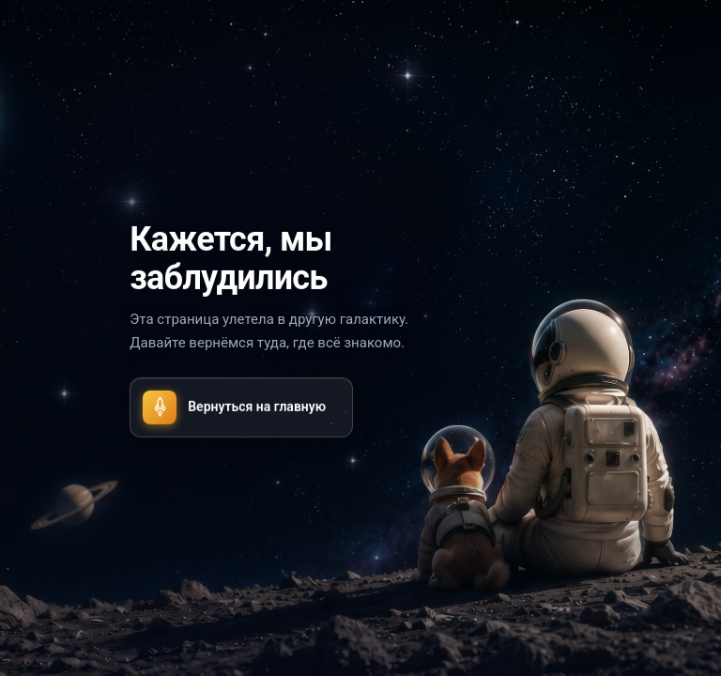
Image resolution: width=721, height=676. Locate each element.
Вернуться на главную (234, 406)
